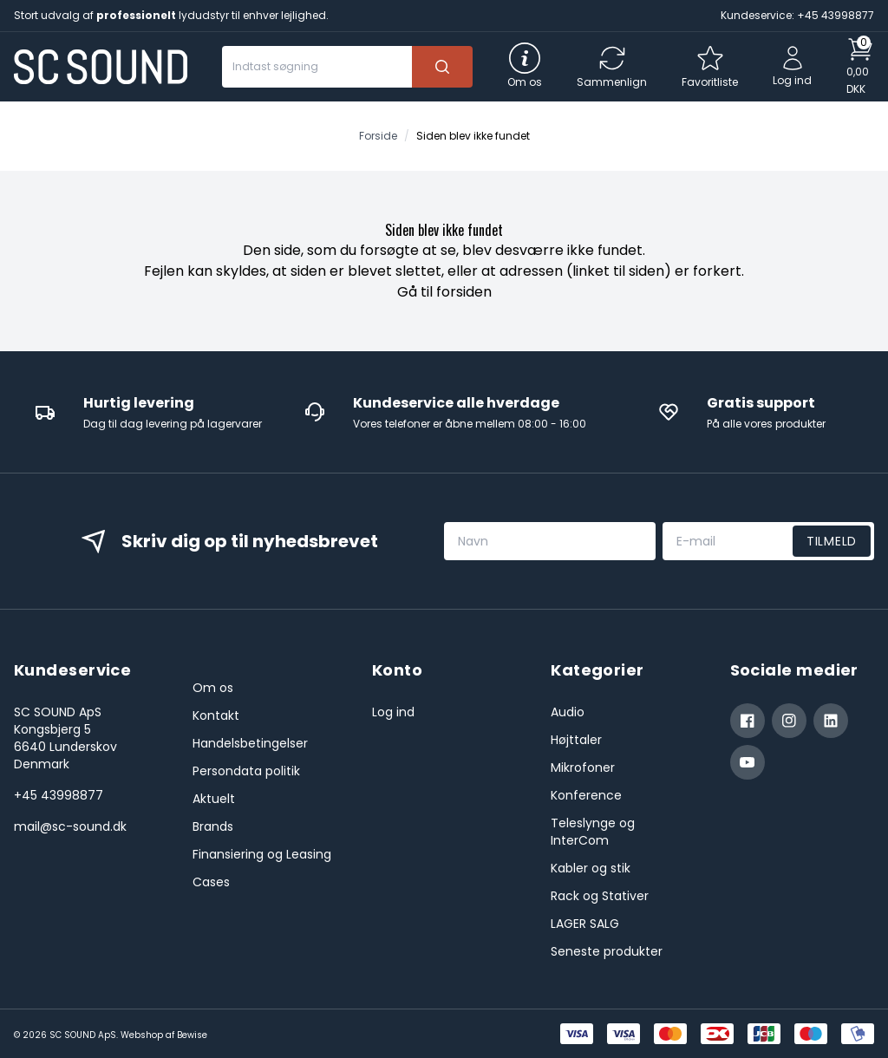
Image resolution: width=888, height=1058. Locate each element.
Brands (213, 826)
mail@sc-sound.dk (70, 826)
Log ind (393, 712)
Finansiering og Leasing (262, 854)
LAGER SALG (585, 923)
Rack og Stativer (600, 896)
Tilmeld (831, 541)
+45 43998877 (58, 795)
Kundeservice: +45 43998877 (797, 15)
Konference (586, 795)
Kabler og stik (590, 868)
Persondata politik (246, 771)
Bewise (192, 1035)
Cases (211, 882)
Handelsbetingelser (250, 743)
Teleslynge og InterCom (593, 831)
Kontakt (216, 715)
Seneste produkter (607, 951)
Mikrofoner (583, 767)
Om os (213, 687)
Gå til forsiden (444, 292)
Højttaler (576, 739)
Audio (567, 712)
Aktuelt (214, 798)
